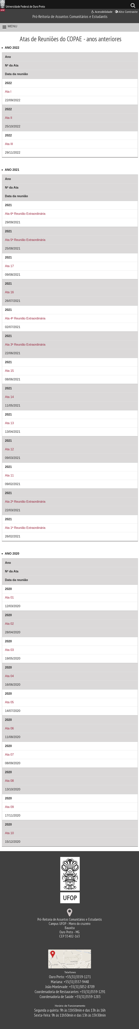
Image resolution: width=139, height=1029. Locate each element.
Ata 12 (9, 449)
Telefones (70, 972)
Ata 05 (9, 702)
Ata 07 (9, 754)
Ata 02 (9, 623)
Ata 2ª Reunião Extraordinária (25, 501)
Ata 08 (9, 780)
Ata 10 (9, 833)
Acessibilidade (101, 12)
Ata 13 (9, 423)
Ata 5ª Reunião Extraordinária (25, 239)
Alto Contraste (126, 12)
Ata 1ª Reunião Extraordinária (25, 527)
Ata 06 (9, 728)
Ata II (8, 117)
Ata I (8, 91)
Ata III (9, 144)
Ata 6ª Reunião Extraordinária (25, 213)
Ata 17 (9, 266)
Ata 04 (9, 676)
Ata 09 (9, 807)
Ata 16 (9, 292)
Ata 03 (9, 649)
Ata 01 (9, 597)
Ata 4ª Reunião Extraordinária (25, 318)
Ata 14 (9, 397)
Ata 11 (9, 475)
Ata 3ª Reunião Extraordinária (25, 344)
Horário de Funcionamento (70, 1005)
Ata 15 (9, 370)
